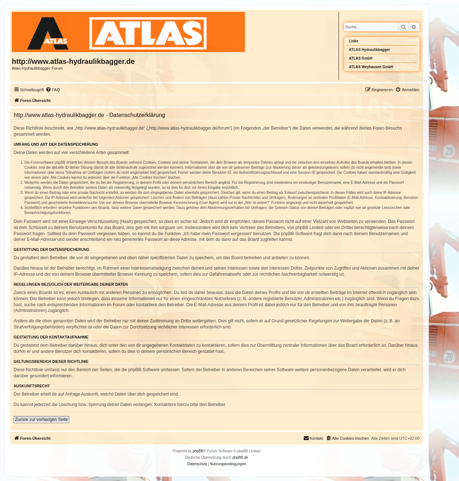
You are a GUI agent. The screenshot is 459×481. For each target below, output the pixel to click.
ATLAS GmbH (360, 58)
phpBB (198, 451)
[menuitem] (53, 89)
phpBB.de (240, 457)
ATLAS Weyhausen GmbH (371, 67)
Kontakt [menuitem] (313, 437)
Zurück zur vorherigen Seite (41, 419)
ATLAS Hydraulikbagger (369, 50)
